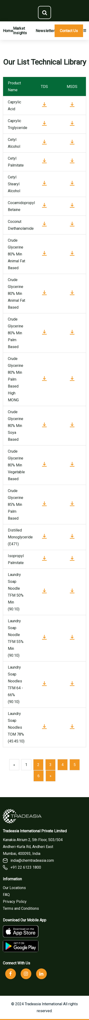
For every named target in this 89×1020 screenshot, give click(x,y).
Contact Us (69, 31)
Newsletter (45, 31)
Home (8, 31)
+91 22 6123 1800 (22, 867)
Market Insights (20, 30)
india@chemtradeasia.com (28, 860)
